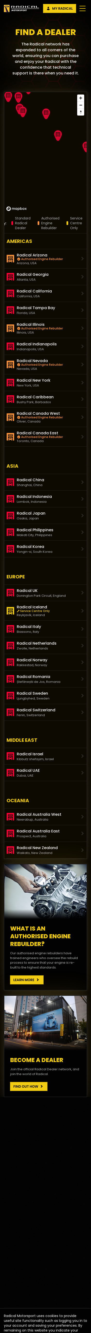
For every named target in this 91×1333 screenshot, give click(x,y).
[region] (45, 152)
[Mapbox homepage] (16, 208)
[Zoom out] (80, 105)
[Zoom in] (80, 98)
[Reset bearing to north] (80, 112)
